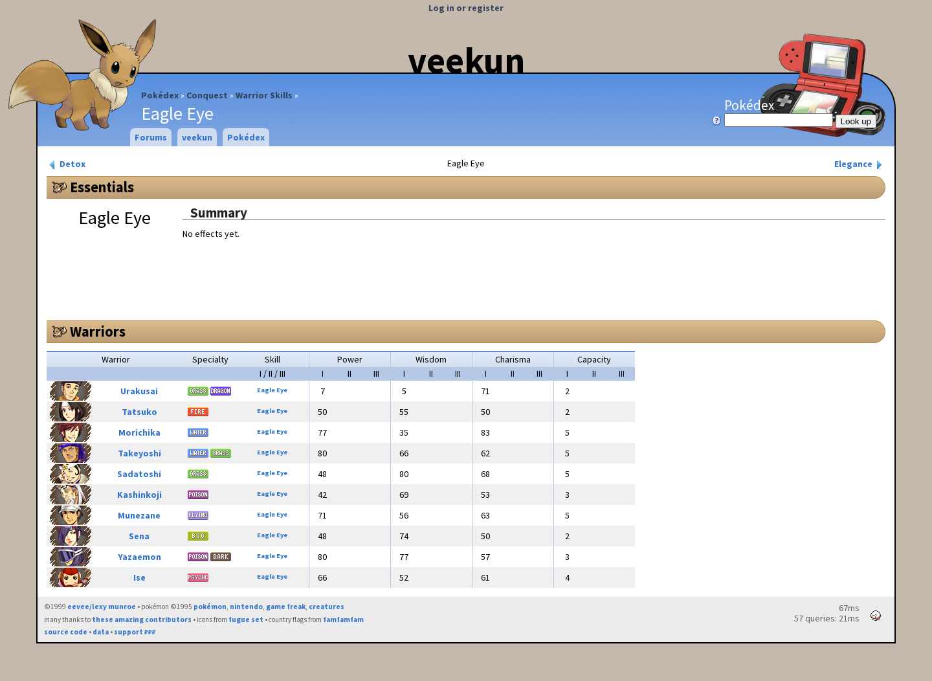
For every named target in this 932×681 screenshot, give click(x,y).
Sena (139, 536)
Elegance (859, 164)
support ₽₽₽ (135, 631)
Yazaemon (139, 557)
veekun (466, 60)
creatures (326, 606)
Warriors (98, 331)
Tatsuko (139, 412)
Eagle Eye (272, 390)
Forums (151, 137)
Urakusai (139, 391)
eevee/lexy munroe (101, 606)
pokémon (210, 606)
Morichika (139, 432)
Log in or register (466, 8)
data (101, 631)
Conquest (207, 95)
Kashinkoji (139, 494)
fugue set (245, 619)
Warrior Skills (264, 95)
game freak (285, 606)
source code (65, 631)
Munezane (139, 515)
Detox (66, 164)
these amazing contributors (142, 619)
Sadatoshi (139, 474)
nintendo (246, 606)
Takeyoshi (139, 453)
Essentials (102, 187)
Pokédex (160, 95)
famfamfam (343, 619)
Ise (139, 577)
